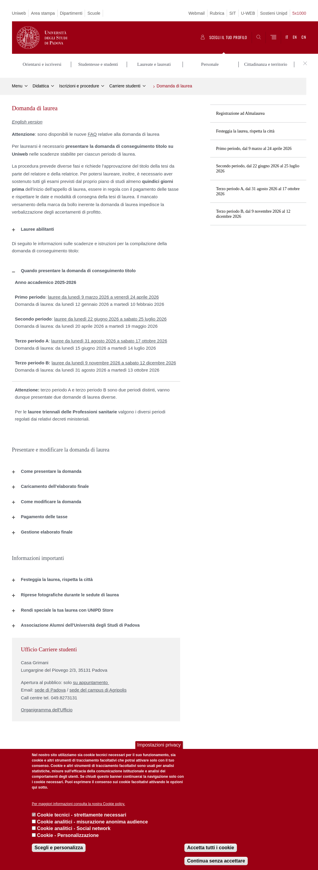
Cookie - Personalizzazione (67, 835)
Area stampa (43, 13)
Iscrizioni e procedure (79, 86)
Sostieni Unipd (273, 13)
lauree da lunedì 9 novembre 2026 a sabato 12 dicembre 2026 (114, 362)
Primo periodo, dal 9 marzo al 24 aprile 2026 (254, 148)
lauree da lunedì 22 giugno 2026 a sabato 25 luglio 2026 (110, 318)
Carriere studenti (125, 86)
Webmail (196, 13)
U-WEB (248, 13)
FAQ (92, 134)
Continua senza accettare (216, 860)
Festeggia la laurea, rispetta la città (245, 131)
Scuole (93, 13)
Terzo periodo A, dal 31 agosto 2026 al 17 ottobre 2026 (258, 191)
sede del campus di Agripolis (97, 689)
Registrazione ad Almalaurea (240, 113)
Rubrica (217, 13)
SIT (232, 13)
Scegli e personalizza (59, 847)
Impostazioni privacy (159, 744)
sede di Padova (50, 689)
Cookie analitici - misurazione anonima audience (92, 821)
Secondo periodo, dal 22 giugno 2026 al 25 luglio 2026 (257, 168)
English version (27, 121)
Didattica (41, 86)
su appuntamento (91, 682)
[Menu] (273, 37)
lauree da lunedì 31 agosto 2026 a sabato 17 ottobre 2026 (109, 340)
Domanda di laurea (174, 86)
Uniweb (19, 13)
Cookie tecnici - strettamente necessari (81, 814)
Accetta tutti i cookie (210, 847)
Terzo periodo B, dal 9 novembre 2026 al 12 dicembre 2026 (253, 214)
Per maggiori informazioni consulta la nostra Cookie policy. (78, 804)
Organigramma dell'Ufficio (47, 709)
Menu (17, 86)
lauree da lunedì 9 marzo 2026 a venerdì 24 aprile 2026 (103, 297)
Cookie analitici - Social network (74, 828)
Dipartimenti (71, 13)
